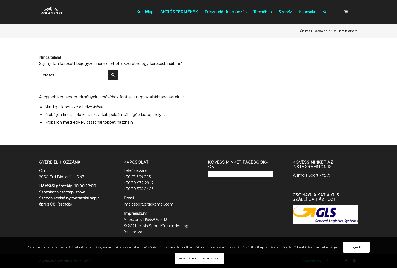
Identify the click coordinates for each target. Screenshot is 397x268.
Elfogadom (356, 247)
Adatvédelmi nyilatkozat (199, 258)
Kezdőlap (320, 31)
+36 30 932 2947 (139, 183)
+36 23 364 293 (137, 176)
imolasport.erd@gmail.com (148, 204)
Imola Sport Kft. (311, 175)
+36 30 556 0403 (139, 189)
